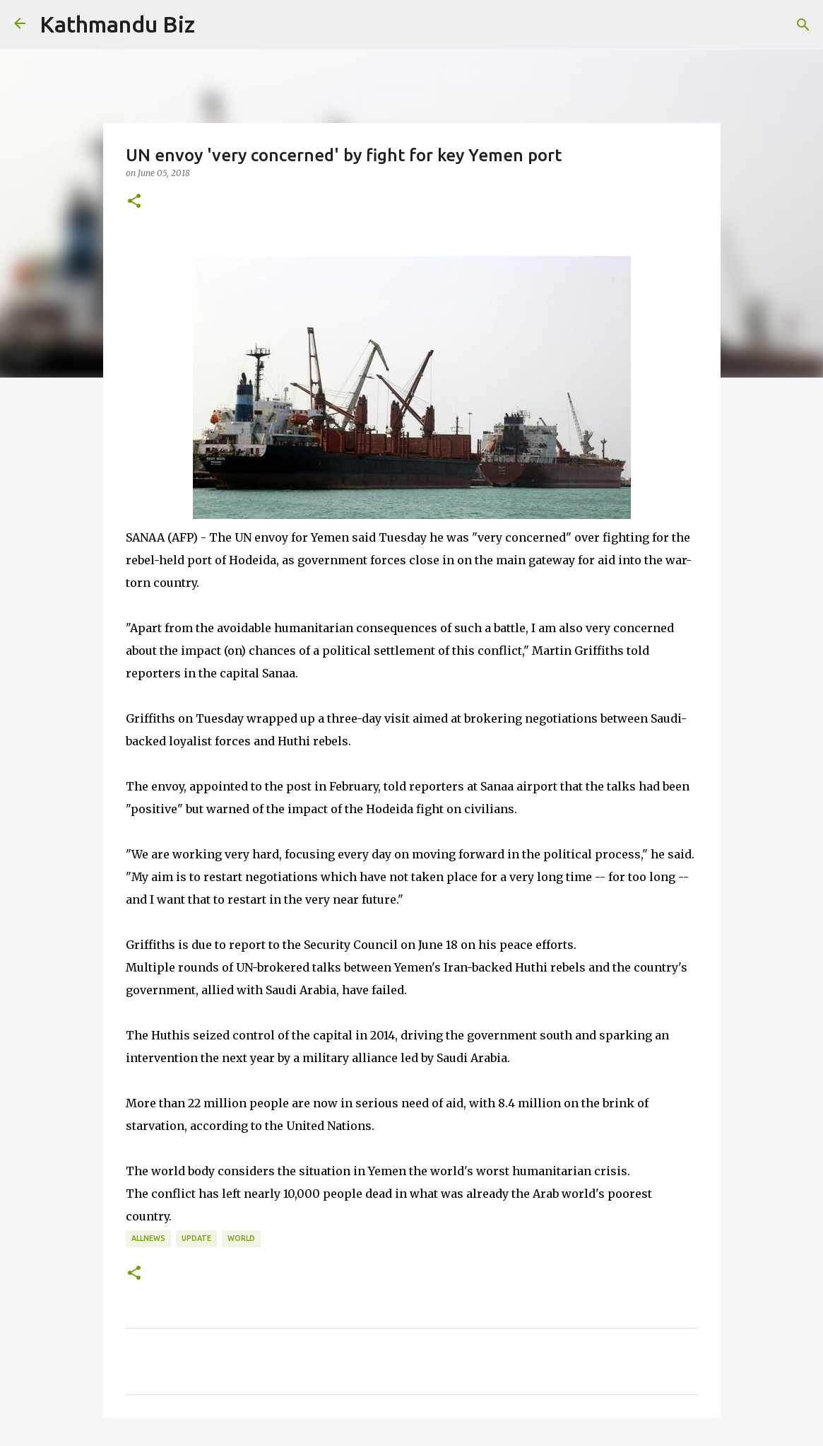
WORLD (241, 1238)
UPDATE (196, 1238)
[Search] (803, 25)
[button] (134, 201)
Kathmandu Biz (117, 24)
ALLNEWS (148, 1238)
